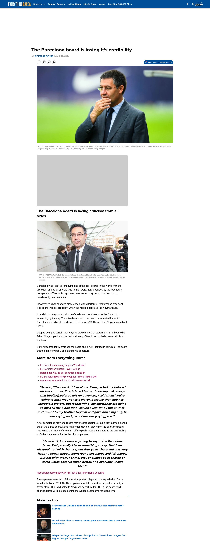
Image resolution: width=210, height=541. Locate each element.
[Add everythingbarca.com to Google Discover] (158, 62)
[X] (193, 4)
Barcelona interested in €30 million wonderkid (65, 380)
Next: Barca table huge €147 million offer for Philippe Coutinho (70, 472)
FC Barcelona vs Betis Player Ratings (60, 368)
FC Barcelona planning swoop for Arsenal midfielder (68, 376)
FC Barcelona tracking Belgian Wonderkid (62, 365)
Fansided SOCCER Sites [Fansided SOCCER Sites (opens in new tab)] (120, 4)
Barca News (39, 4)
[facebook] (187, 4)
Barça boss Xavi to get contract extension (62, 372)
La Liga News (74, 4)
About (102, 4)
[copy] (54, 62)
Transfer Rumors (56, 4)
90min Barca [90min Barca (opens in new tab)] (89, 4)
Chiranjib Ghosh (44, 55)
